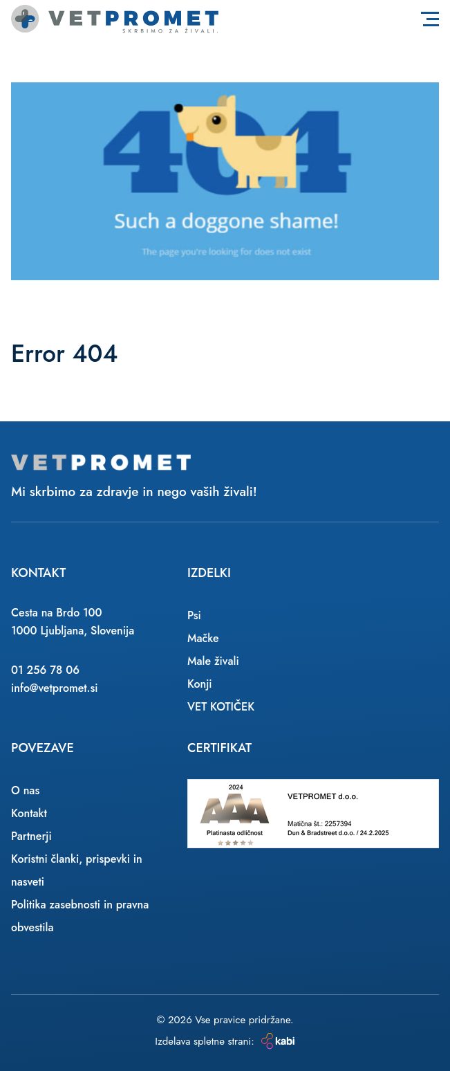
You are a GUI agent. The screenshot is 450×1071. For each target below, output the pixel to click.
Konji (199, 684)
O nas (25, 790)
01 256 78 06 (45, 670)
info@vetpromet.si (54, 688)
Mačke (203, 638)
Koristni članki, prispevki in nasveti (76, 870)
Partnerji (31, 836)
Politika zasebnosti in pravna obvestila (80, 916)
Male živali (213, 661)
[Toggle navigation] (430, 19)
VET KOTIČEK (220, 707)
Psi (194, 615)
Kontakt (29, 813)
